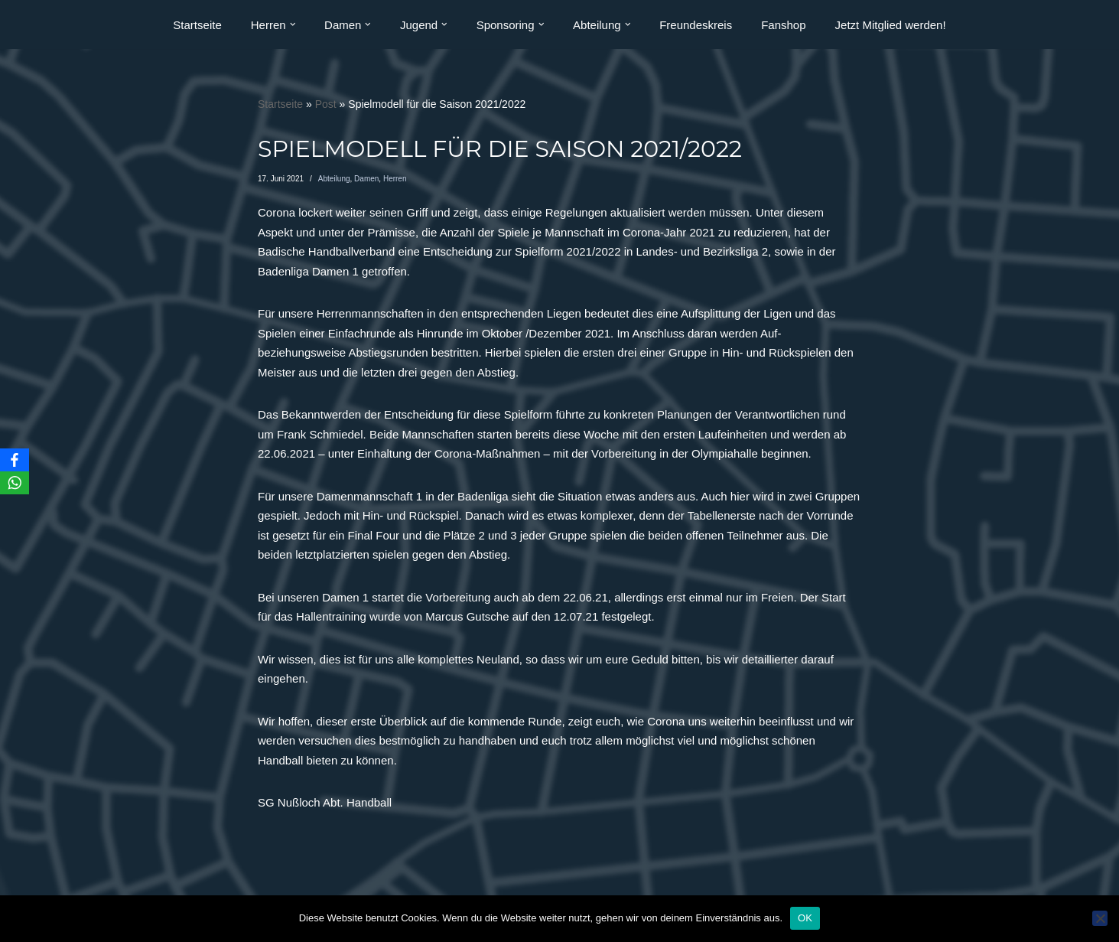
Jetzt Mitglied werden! (890, 24)
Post (326, 104)
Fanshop (783, 24)
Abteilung (334, 178)
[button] (293, 24)
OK (805, 918)
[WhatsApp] (14, 482)
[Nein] (1100, 918)
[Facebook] (14, 459)
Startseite (197, 24)
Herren (395, 178)
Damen (366, 178)
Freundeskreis (695, 24)
